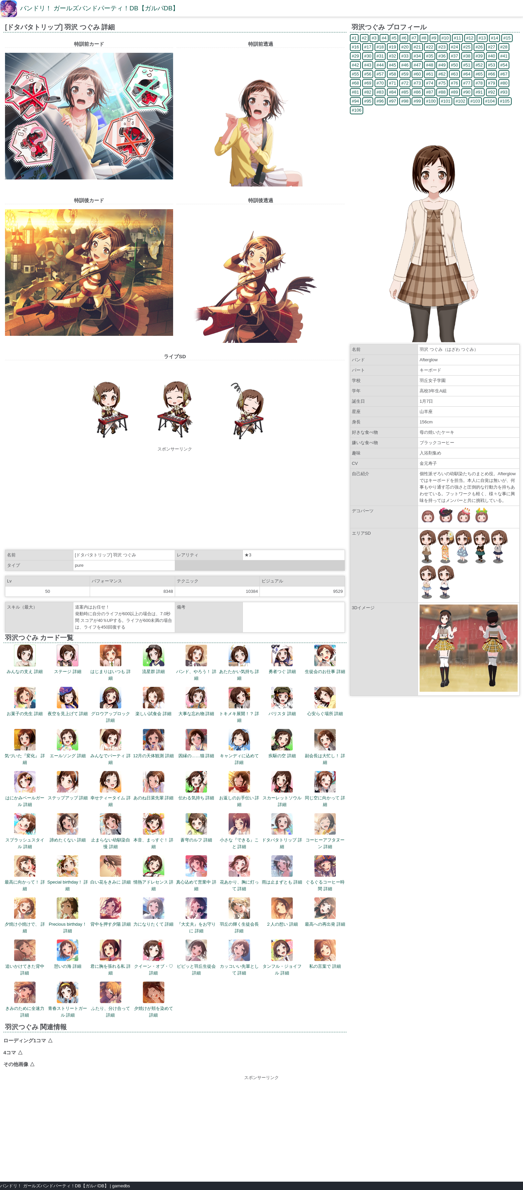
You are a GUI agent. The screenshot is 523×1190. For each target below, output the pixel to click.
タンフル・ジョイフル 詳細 (282, 957)
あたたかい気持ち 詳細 (239, 663)
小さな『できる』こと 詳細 (239, 831)
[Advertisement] (175, 499)
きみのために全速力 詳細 (24, 999)
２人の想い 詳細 (282, 912)
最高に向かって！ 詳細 (25, 873)
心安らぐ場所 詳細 (325, 701)
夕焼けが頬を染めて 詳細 (153, 999)
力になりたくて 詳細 (153, 912)
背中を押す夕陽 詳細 (110, 912)
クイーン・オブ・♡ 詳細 (153, 957)
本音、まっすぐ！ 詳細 (153, 831)
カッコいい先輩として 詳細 (239, 957)
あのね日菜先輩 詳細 (153, 785)
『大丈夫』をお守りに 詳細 (196, 915)
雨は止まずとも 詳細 (282, 870)
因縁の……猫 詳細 (196, 743)
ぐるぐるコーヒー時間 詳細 (325, 873)
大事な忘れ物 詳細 (196, 701)
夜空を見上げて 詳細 (68, 701)
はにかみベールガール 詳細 (24, 789)
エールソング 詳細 (68, 743)
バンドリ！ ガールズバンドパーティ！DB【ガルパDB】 (99, 8)
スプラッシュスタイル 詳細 (24, 831)
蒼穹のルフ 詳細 (196, 827)
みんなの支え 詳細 (25, 659)
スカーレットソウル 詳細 (282, 789)
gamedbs (121, 1185)
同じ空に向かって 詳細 (325, 789)
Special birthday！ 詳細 (67, 873)
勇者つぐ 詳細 (282, 659)
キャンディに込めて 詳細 (239, 747)
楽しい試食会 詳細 (153, 701)
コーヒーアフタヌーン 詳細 (325, 831)
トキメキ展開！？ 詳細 (239, 705)
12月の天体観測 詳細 (153, 743)
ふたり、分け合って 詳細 (110, 999)
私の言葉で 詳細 (325, 954)
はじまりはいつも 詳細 (110, 663)
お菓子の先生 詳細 (25, 701)
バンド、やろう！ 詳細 (196, 663)
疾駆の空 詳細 (282, 743)
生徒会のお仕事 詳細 (325, 659)
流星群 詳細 (153, 659)
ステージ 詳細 (67, 659)
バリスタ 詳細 (282, 701)
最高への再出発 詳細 (325, 912)
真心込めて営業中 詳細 (196, 873)
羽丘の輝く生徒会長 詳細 (239, 915)
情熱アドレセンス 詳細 (153, 873)
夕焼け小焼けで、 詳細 (25, 915)
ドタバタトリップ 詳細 (282, 831)
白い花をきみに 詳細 (110, 870)
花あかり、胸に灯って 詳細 (239, 873)
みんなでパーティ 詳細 (110, 747)
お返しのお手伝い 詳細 (239, 789)
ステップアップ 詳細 (68, 785)
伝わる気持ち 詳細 (196, 785)
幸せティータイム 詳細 (110, 789)
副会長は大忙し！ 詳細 (325, 747)
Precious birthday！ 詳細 (67, 915)
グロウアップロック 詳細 (110, 705)
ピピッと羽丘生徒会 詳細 (196, 957)
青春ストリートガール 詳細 (67, 999)
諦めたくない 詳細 (68, 827)
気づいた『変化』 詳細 (25, 747)
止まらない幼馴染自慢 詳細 (110, 831)
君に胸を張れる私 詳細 (110, 957)
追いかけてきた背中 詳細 (24, 957)
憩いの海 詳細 (67, 954)
